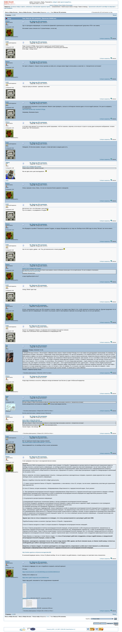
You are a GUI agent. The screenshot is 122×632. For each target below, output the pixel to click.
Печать (115, 15)
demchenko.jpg (26, 598)
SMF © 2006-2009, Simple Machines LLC (66, 629)
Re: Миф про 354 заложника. (38, 21)
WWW (7, 180)
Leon (48, 12)
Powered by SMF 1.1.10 (52, 629)
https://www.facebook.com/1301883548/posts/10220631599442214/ (41, 572)
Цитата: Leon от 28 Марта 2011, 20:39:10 (31, 166)
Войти (64, 5)
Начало (51, 5)
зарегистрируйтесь (65, 2)
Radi (7, 396)
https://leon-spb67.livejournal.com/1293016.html (35, 577)
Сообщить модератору (105, 38)
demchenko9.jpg (27, 608)
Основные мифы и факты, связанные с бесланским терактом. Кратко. (30, 6)
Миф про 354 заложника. (60, 12)
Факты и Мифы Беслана (11, 12)
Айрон (8, 162)
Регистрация (69, 5)
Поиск (60, 5)
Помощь (56, 5)
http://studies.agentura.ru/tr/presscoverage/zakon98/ (36, 552)
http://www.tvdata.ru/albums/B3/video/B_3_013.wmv (36, 442)
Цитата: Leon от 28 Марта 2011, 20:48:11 (31, 268)
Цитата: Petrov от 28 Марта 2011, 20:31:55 (32, 400)
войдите (55, 2)
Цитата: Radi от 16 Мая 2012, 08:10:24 (31, 420)
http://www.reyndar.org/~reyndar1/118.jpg (33, 109)
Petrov (8, 21)
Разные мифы (36, 12)
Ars (7, 345)
